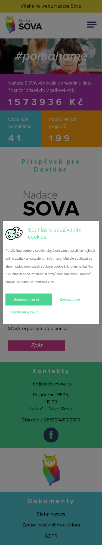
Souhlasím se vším (29, 299)
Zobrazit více (70, 299)
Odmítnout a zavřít (24, 312)
